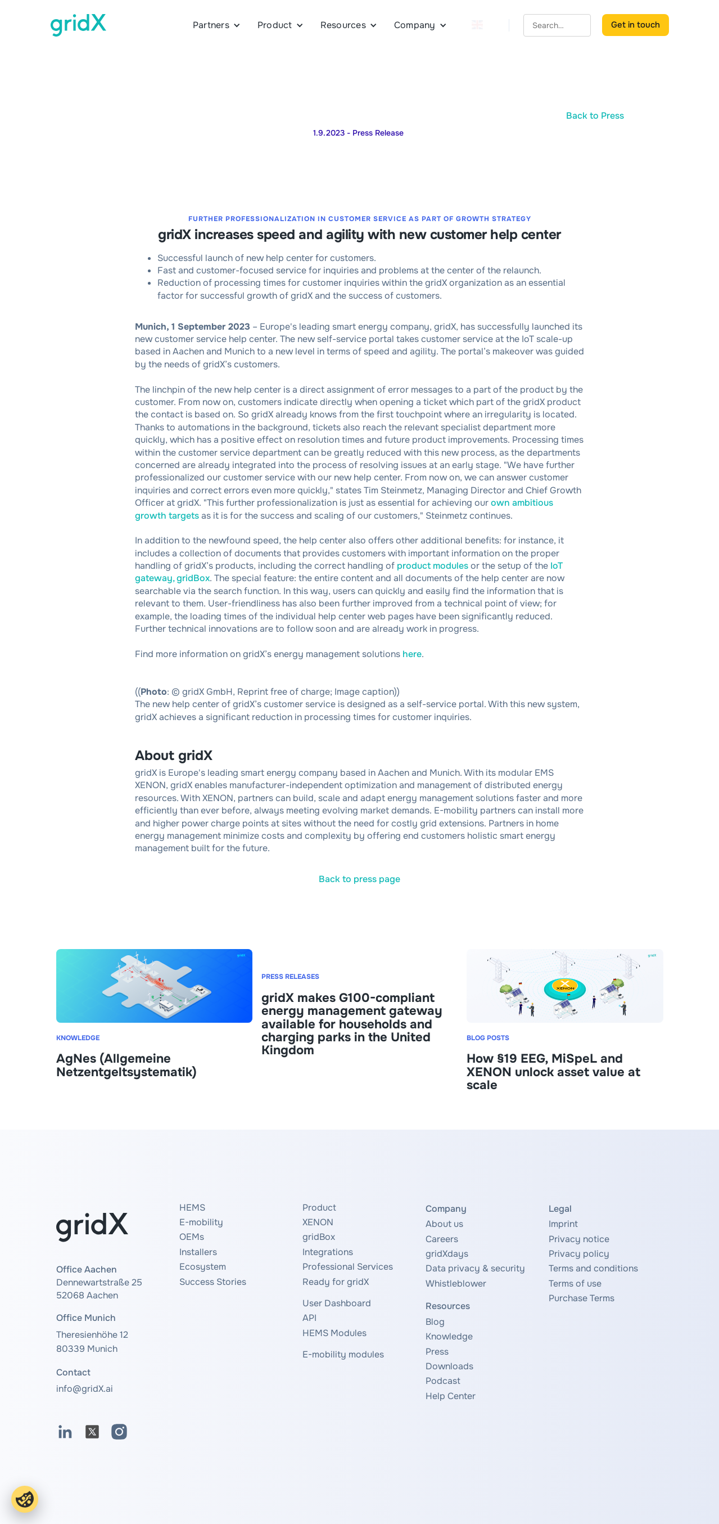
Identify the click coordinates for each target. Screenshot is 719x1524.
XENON (317, 1222)
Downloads (449, 1366)
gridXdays (447, 1254)
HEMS (192, 1207)
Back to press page (359, 879)
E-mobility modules (343, 1354)
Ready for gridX (335, 1282)
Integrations (327, 1252)
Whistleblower (456, 1283)
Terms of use (575, 1283)
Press (437, 1351)
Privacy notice (579, 1239)
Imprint (563, 1224)
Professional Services (347, 1267)
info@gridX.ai (84, 1389)
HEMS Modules (334, 1333)
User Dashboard (336, 1303)
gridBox (318, 1237)
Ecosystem (202, 1267)
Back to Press (595, 116)
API (309, 1318)
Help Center (451, 1396)
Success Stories (212, 1282)
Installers (198, 1252)
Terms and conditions (593, 1268)
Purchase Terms (581, 1298)
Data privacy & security (475, 1268)
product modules (432, 566)
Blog (435, 1322)
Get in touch (635, 24)
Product (319, 1207)
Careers (442, 1239)
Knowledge (449, 1336)
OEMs (191, 1237)
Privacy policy (579, 1254)
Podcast (443, 1381)
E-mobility (201, 1222)
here (412, 654)
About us (444, 1224)
